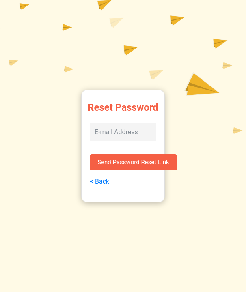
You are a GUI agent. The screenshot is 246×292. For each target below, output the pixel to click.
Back (99, 181)
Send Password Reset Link (133, 162)
